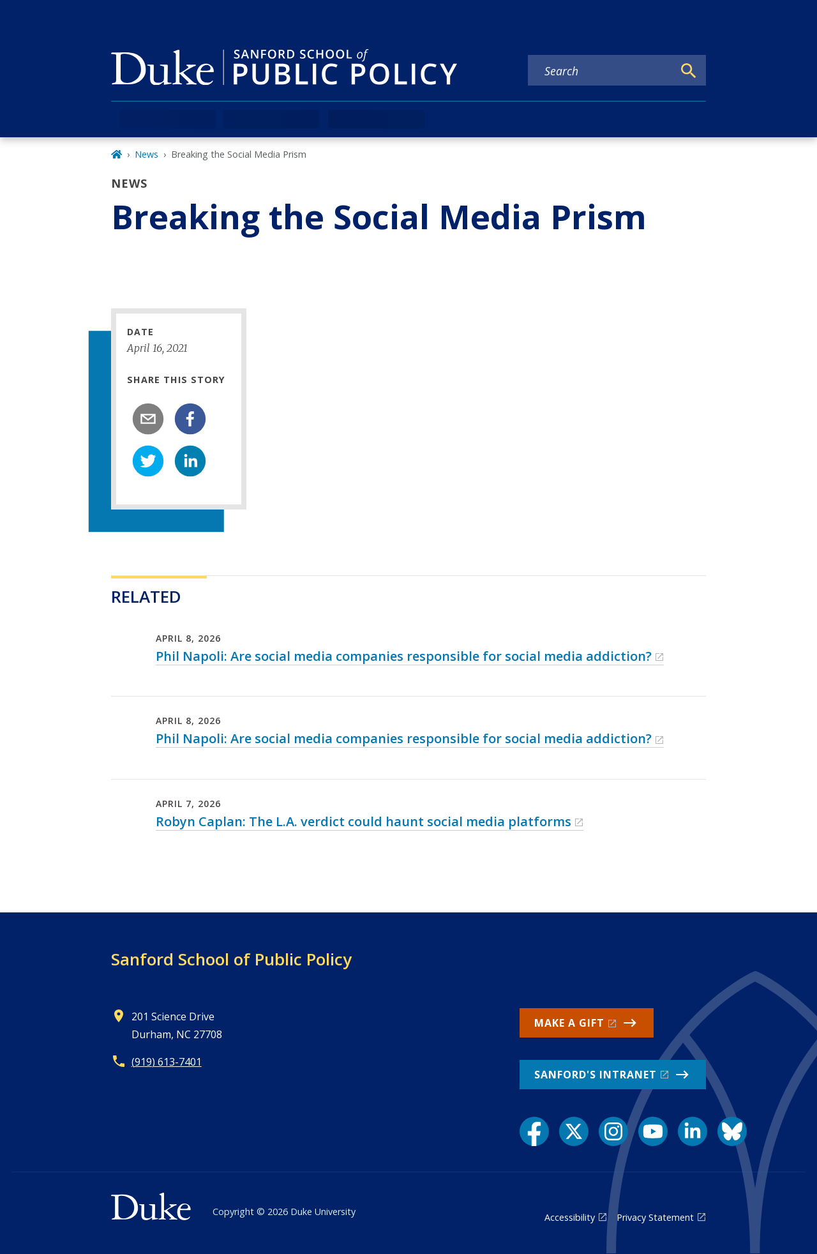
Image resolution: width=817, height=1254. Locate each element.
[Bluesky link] (732, 1131)
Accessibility (569, 1217)
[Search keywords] (600, 71)
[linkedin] (190, 461)
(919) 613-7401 (166, 1062)
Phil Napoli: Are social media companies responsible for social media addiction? (404, 656)
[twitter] (148, 461)
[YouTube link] (653, 1131)
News (146, 154)
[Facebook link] (534, 1131)
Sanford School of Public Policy (231, 959)
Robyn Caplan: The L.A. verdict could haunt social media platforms (363, 821)
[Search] (688, 71)
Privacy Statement (655, 1217)
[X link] (573, 1131)
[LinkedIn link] (692, 1131)
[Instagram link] (613, 1131)
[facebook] (190, 419)
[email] (148, 419)
